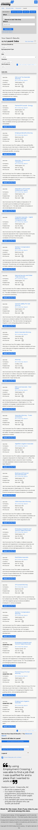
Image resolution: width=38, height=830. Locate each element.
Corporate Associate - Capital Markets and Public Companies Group (24, 218)
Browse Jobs (9, 8)
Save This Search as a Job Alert (13, 749)
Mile (3, 54)
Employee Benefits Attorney (24, 133)
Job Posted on (6, 64)
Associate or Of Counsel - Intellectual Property (23, 189)
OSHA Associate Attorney (23, 501)
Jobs (3, 8)
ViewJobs (4, 59)
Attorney (18, 359)
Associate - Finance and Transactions (22, 161)
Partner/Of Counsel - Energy (24, 105)
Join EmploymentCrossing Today (15, 741)
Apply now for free (10, 99)
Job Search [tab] (6, 12)
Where (5, 21)
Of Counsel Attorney (21, 584)
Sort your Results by (7, 44)
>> (35, 64)
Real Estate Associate (21, 557)
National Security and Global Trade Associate (23, 276)
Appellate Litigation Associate (24, 443)
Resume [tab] (32, 12)
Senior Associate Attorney (23, 332)
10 (33, 64)
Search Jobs (8, 29)
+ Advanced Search (7, 32)
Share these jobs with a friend (12, 757)
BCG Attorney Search (21, 80)
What (5, 14)
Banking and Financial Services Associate (21, 473)
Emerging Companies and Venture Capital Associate (23, 529)
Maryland (18, 8)
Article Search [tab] (16, 12)
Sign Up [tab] (26, 12)
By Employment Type (8, 49)
